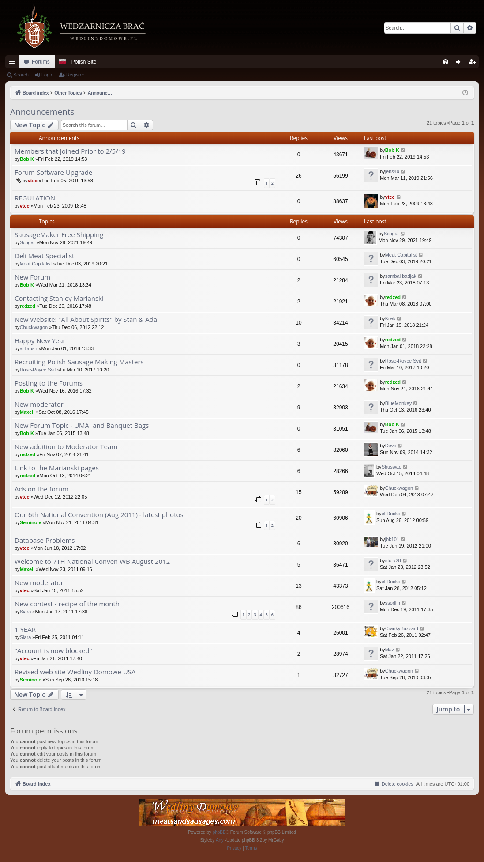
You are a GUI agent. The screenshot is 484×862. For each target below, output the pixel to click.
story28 (393, 560)
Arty (220, 840)
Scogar (27, 242)
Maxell (27, 412)
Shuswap (391, 466)
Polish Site (84, 62)
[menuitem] (445, 61)
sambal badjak (400, 276)
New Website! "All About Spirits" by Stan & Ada (86, 319)
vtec (33, 180)
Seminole (30, 522)
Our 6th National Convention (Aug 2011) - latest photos (99, 514)
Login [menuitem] (460, 63)
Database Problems (45, 540)
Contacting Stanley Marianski (59, 298)
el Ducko (391, 513)
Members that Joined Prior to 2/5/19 (70, 151)
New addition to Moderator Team (66, 446)
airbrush (29, 348)
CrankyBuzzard (401, 628)
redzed (27, 306)
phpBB (219, 832)
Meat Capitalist (36, 263)
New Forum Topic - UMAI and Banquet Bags (82, 425)
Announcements (42, 111)
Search (21, 74)
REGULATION (35, 198)
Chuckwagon (34, 327)
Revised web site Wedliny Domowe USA (75, 672)
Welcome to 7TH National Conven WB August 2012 (92, 561)
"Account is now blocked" (53, 650)
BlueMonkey (398, 403)
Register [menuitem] (474, 63)
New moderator (39, 404)
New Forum (32, 277)
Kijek (390, 318)
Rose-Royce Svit (38, 369)
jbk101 (392, 539)
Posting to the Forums (49, 383)
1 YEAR (25, 629)
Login (47, 74)
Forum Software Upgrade (53, 172)
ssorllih (392, 602)
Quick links (14, 63)
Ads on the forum (41, 489)
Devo (391, 445)
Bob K (27, 159)
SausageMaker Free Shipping (59, 235)
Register (75, 74)
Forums (41, 62)
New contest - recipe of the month (67, 604)
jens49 (392, 171)
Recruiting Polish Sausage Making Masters (79, 362)
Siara (25, 611)
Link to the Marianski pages (57, 468)
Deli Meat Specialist (44, 256)
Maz (389, 649)
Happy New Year (40, 340)
